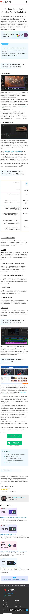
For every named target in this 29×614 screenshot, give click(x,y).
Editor (23, 497)
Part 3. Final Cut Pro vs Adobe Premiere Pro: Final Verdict (14, 53)
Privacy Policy (5, 604)
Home (7, 585)
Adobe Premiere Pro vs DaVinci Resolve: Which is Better (13, 551)
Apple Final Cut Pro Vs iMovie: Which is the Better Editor (13, 517)
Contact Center (17, 604)
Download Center (9, 593)
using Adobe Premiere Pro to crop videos (13, 151)
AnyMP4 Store (8, 595)
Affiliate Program (18, 606)
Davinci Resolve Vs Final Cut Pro (8, 534)
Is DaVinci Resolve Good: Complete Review (10, 568)
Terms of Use (5, 606)
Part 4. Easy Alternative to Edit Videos (10, 55)
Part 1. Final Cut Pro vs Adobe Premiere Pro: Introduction (14, 48)
